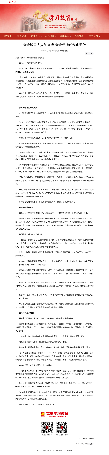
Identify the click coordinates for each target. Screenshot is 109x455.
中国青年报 (64, 51)
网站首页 (7, 36)
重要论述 (21, 36)
